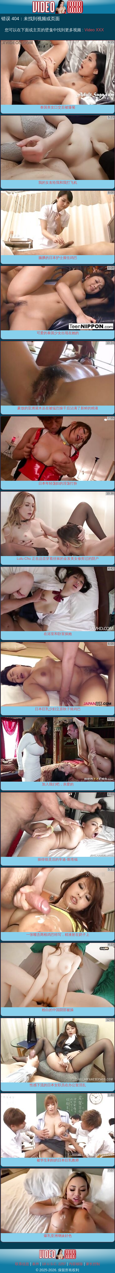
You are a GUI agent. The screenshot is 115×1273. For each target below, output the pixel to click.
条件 (35, 1264)
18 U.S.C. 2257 (54, 1264)
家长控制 (93, 1264)
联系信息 (22, 1264)
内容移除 (76, 1264)
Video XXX (94, 30)
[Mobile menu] (5, 7)
